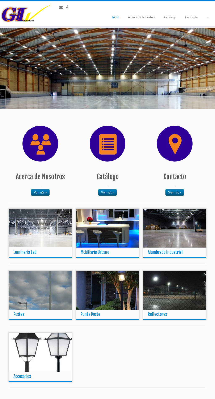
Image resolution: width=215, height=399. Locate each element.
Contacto (191, 17)
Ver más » (40, 192)
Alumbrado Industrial (165, 252)
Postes (18, 314)
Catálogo (170, 17)
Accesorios (22, 376)
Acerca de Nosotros (142, 17)
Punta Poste (90, 314)
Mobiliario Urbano (95, 252)
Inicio (115, 17)
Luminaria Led (25, 252)
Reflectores (157, 314)
